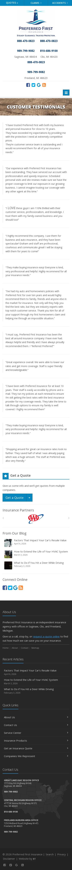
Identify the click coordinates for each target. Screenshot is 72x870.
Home (6, 647)
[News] (44, 85)
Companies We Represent (36, 756)
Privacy (61, 854)
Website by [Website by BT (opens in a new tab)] (27, 858)
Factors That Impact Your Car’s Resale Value (36, 543)
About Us (36, 717)
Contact (24, 647)
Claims (36, 2)
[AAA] (36, 519)
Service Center (36, 732)
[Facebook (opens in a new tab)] (28, 85)
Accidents (60, 2)
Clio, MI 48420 (49, 56)
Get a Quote (14, 498)
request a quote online (46, 636)
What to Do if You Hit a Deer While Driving (36, 565)
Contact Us (36, 725)
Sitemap (35, 647)
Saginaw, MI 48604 (25, 56)
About (15, 647)
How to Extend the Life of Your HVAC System (36, 554)
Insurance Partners (18, 510)
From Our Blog (14, 533)
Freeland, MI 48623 (36, 78)
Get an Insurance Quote (36, 748)
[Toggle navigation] (66, 92)
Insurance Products (36, 740)
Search (50, 854)
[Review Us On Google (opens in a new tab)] (39, 85)
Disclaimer (9, 858)
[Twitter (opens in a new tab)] (33, 85)
